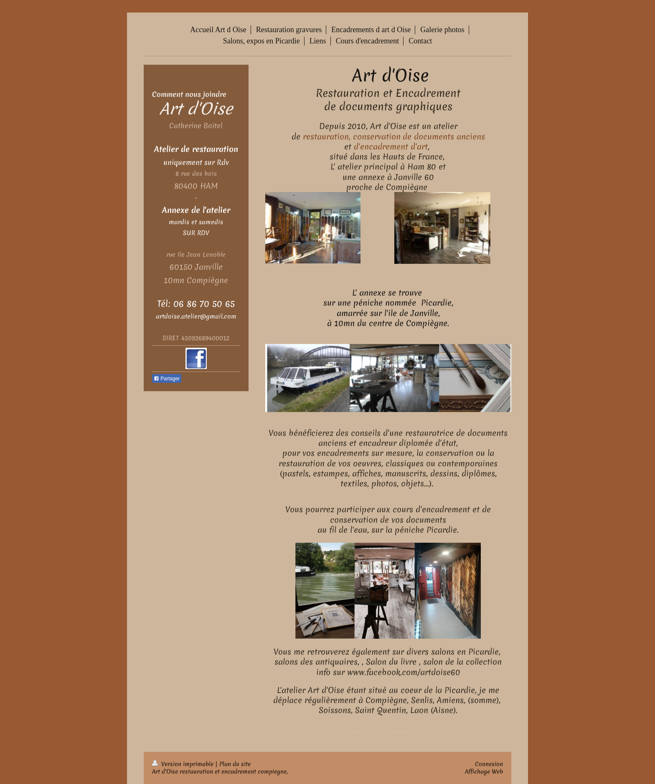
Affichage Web (484, 771)
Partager (167, 379)
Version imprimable (183, 764)
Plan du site (235, 764)
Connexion (489, 764)
